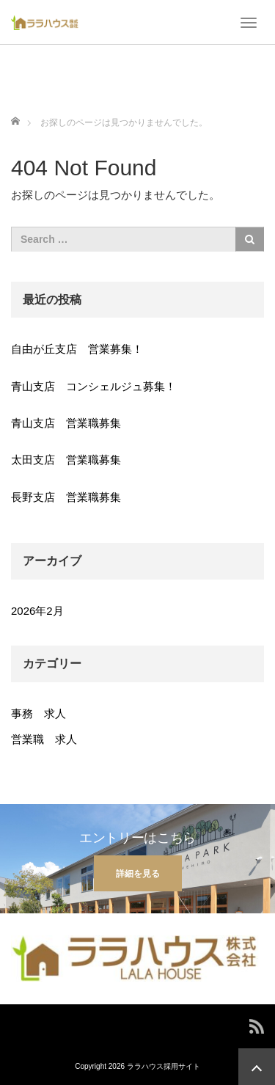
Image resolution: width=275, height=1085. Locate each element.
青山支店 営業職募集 (66, 423)
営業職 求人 (44, 739)
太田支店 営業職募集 (66, 459)
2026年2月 (37, 610)
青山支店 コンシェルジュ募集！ (93, 386)
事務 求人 (38, 713)
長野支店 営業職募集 (66, 497)
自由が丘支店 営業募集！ (77, 349)
